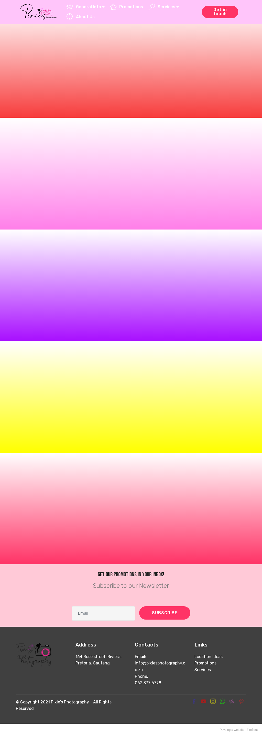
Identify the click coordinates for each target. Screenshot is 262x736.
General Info (84, 6)
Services (161, 6)
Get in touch (220, 11)
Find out (252, 730)
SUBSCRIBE (165, 612)
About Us (80, 16)
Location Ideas (208, 656)
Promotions (126, 6)
